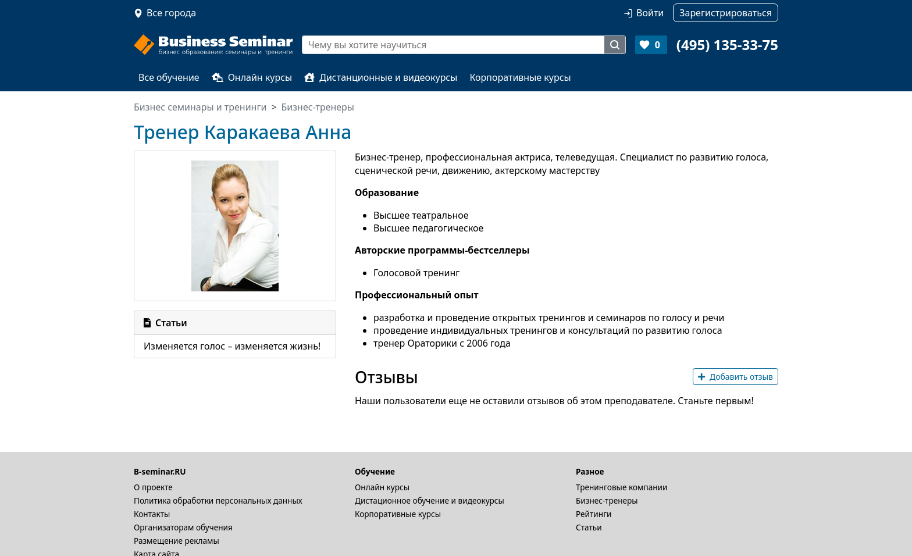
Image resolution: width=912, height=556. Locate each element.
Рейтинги (594, 513)
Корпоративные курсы (520, 77)
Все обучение (169, 77)
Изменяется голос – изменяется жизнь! (232, 346)
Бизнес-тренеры (607, 500)
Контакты (152, 513)
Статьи (589, 527)
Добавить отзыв (735, 376)
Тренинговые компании (621, 487)
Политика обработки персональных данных (218, 500)
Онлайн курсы (252, 77)
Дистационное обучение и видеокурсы (429, 500)
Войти (650, 12)
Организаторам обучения (183, 527)
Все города (171, 12)
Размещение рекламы (176, 540)
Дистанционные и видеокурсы (380, 77)
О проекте (153, 487)
